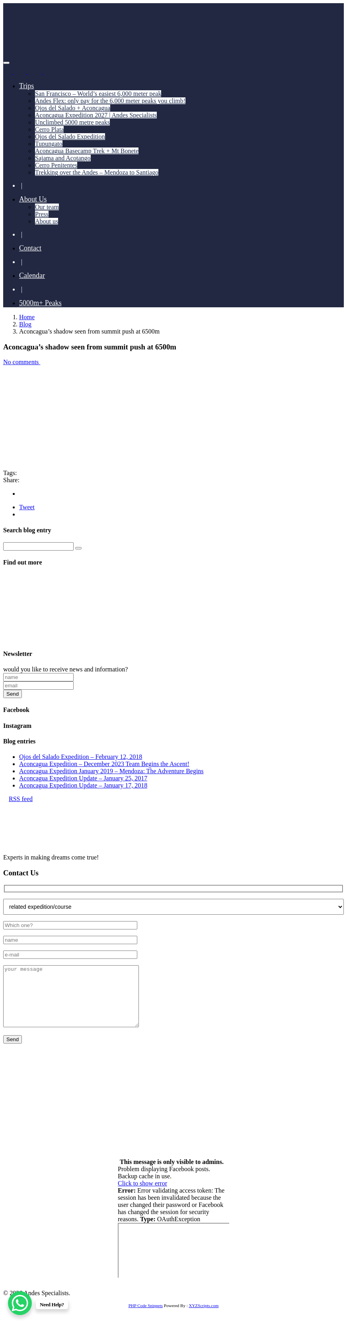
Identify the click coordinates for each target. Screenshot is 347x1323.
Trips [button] (26, 86)
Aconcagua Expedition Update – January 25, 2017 (83, 778)
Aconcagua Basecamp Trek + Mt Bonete (86, 150)
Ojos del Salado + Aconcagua (72, 108)
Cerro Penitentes (56, 165)
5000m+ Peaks (40, 303)
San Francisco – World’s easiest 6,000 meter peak (98, 93)
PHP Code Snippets (146, 1317)
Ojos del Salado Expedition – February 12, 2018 (80, 756)
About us (46, 221)
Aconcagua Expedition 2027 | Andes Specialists (96, 115)
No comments (24, 362)
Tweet (27, 507)
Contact (30, 248)
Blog (25, 324)
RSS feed (18, 798)
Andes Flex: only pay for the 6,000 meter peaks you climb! (110, 100)
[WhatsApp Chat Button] (20, 1303)
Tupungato (48, 143)
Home (27, 317)
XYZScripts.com (203, 1317)
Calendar (32, 275)
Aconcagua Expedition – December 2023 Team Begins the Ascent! (104, 763)
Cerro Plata (49, 129)
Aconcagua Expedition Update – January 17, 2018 (83, 785)
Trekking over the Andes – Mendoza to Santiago (96, 172)
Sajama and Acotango (63, 158)
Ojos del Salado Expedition (70, 136)
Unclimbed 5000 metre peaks (72, 122)
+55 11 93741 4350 (92, 1107)
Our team (47, 207)
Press (42, 214)
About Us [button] (33, 199)
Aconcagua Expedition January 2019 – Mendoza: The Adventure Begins (111, 771)
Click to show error (142, 1195)
